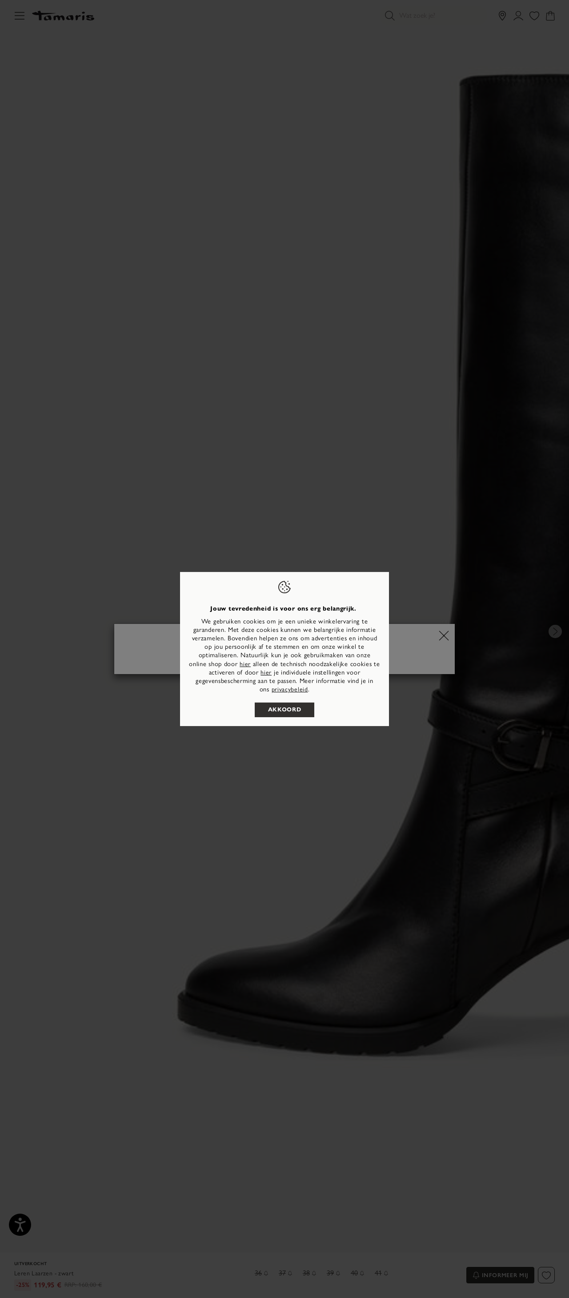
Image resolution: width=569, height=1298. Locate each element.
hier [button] (266, 672)
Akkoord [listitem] (284, 709)
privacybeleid (290, 689)
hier (245, 664)
